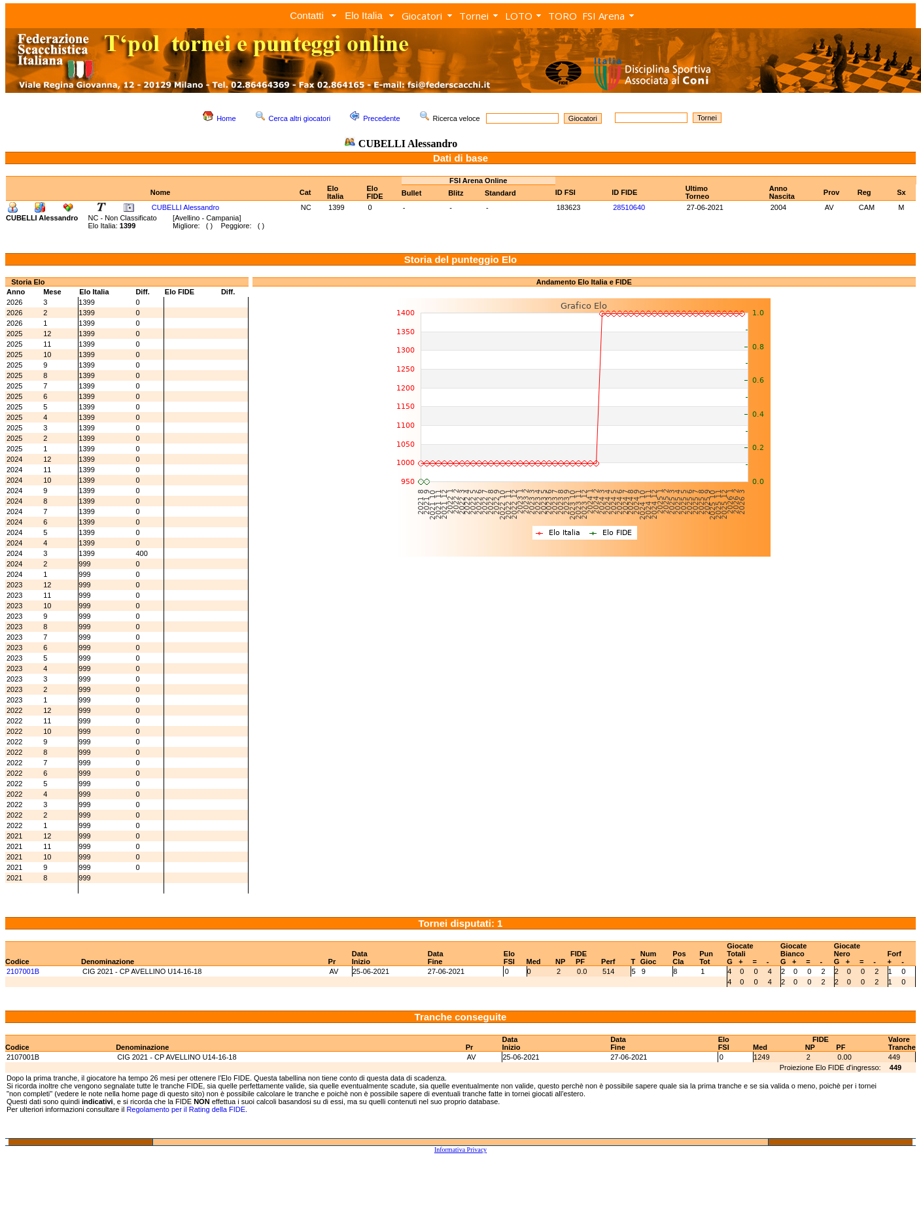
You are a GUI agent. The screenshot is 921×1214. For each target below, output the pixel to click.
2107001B (23, 971)
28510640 (629, 207)
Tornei (474, 15)
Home (226, 118)
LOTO (518, 15)
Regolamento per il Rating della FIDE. (186, 1109)
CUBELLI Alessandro (185, 207)
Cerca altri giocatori (300, 118)
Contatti (307, 15)
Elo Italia (364, 15)
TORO (562, 15)
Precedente (381, 118)
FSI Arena (603, 15)
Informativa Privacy (460, 1149)
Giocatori (422, 15)
